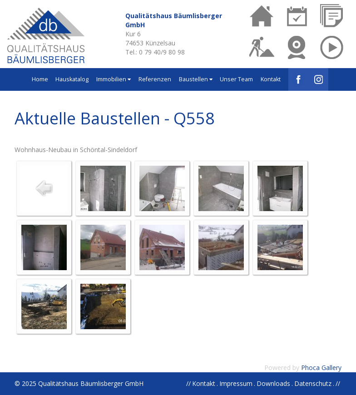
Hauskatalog (72, 79)
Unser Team (236, 79)
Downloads (273, 383)
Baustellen (196, 79)
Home (40, 79)
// (338, 383)
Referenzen (154, 79)
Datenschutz (312, 383)
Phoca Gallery (321, 367)
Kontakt (271, 79)
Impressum (235, 383)
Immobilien (113, 79)
